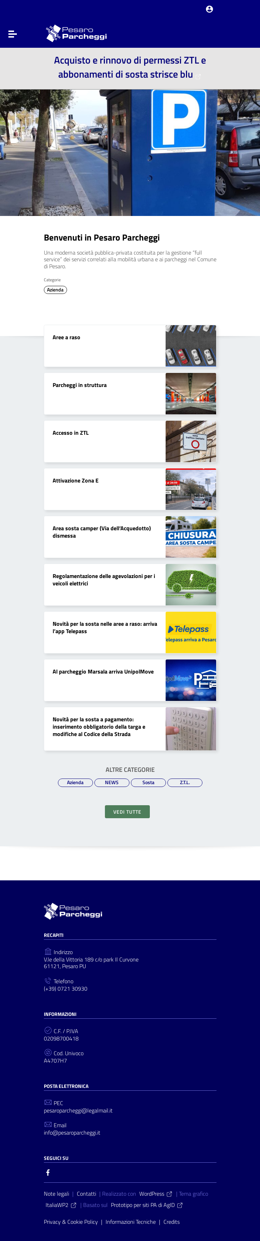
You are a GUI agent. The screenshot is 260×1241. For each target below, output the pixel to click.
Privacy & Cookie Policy (71, 1221)
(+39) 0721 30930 (65, 988)
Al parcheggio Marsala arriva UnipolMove (103, 671)
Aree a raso (66, 337)
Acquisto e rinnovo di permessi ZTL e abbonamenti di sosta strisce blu (130, 66)
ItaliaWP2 (61, 1205)
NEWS (112, 782)
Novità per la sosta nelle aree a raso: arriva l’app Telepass (105, 627)
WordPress (156, 1193)
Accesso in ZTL (71, 432)
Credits (172, 1221)
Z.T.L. (185, 782)
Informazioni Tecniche (131, 1221)
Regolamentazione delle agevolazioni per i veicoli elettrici (104, 579)
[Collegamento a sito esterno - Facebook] (48, 1172)
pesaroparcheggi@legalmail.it (78, 1110)
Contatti (86, 1193)
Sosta (148, 782)
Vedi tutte (127, 811)
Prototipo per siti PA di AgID (147, 1205)
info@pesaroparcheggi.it (72, 1132)
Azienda (55, 290)
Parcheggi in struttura (80, 385)
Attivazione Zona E (76, 480)
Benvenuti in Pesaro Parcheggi (102, 237)
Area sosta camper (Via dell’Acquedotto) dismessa (102, 532)
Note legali (56, 1193)
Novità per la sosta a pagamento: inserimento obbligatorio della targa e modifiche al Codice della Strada (99, 726)
